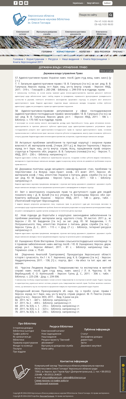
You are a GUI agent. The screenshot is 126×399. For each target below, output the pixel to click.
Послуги (17, 348)
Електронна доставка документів (75, 33)
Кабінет (107, 3)
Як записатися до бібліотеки (22, 338)
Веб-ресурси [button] (102, 51)
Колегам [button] (85, 51)
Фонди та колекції (22, 345)
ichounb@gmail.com (52, 377)
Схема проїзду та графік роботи (51, 380)
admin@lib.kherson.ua (74, 377)
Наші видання (70, 59)
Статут (84, 333)
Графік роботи (20, 333)
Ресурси (53, 59)
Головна (18, 59)
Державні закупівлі (91, 345)
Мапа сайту (47, 348)
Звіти (83, 342)
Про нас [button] (119, 51)
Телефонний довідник (46, 383)
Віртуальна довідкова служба (47, 33)
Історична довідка (23, 327)
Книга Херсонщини (95, 59)
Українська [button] (78, 3)
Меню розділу (106, 71)
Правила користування (25, 342)
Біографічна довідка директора (91, 338)
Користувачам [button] (67, 51)
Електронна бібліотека (101, 33)
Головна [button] (48, 51)
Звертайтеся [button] (93, 3)
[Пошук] (110, 14)
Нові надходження (51, 333)
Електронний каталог (22, 33)
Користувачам (35, 59)
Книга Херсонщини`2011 (28, 62)
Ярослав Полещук (47, 396)
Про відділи (19, 351)
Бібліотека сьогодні (23, 330)
